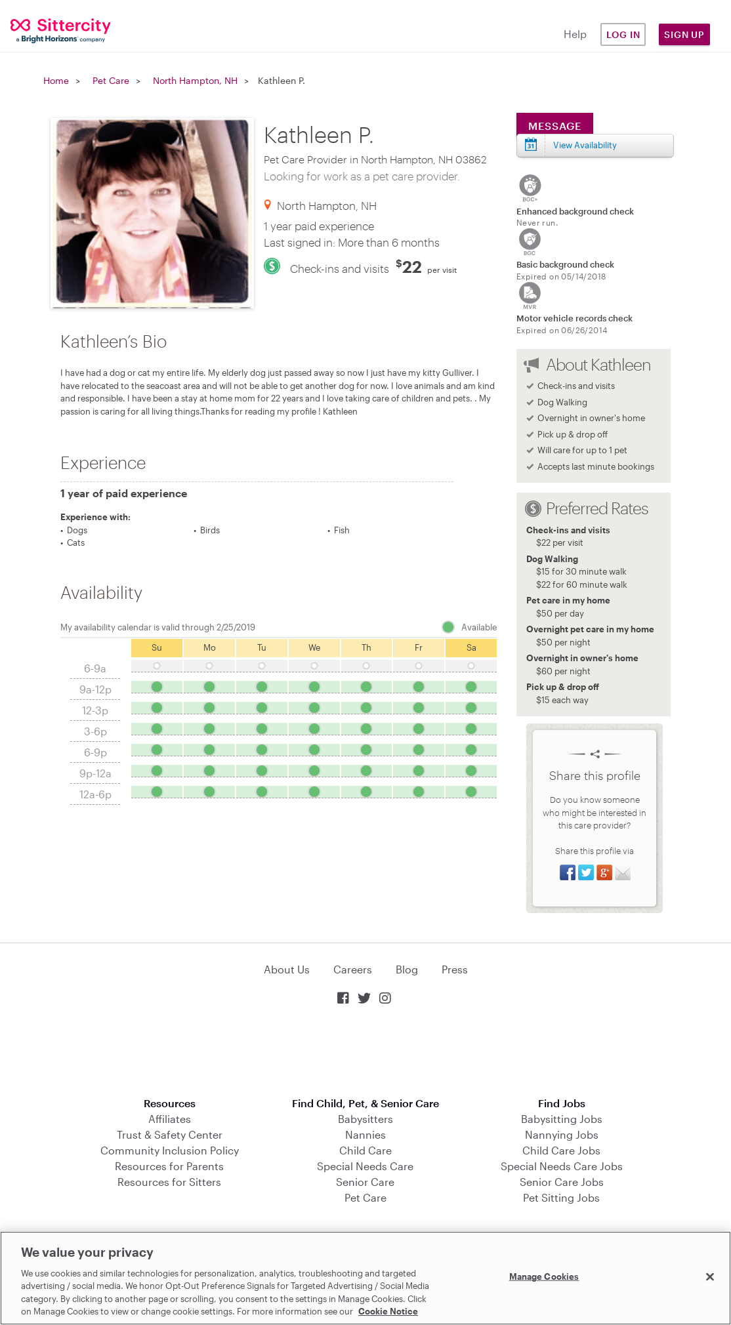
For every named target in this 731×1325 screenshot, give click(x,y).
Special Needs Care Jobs (562, 1166)
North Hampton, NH (195, 80)
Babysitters (365, 1118)
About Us (287, 969)
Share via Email (623, 872)
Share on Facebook (567, 872)
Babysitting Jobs (561, 1118)
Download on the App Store (365, 1052)
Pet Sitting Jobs (561, 1197)
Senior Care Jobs (562, 1181)
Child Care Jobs (561, 1150)
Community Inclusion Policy (169, 1150)
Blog (407, 969)
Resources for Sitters (169, 1181)
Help (575, 34)
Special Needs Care (365, 1166)
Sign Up (684, 34)
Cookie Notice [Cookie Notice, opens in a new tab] (388, 1311)
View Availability (585, 145)
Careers (352, 969)
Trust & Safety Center (169, 1134)
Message (554, 125)
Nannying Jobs (561, 1134)
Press (455, 969)
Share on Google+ (604, 872)
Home (56, 80)
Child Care (365, 1150)
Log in (623, 34)
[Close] (710, 1277)
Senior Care (365, 1181)
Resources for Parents (169, 1166)
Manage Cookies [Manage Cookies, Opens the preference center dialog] (544, 1276)
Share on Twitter (586, 872)
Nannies (365, 1134)
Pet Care (111, 80)
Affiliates (169, 1118)
